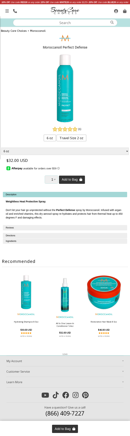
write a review (26, 336)
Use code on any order (20, 2)
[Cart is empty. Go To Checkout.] (124, 10)
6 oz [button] (50, 138)
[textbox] (65, 22)
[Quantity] (51, 179)
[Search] (112, 22)
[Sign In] (115, 10)
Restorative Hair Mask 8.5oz (104, 321)
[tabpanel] (65, 208)
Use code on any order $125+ (64, 2)
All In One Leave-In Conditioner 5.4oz (65, 324)
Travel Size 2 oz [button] (71, 138)
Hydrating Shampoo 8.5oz (26, 321)
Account (14, 361)
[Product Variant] (65, 151)
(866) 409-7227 (65, 413)
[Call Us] (14, 10)
